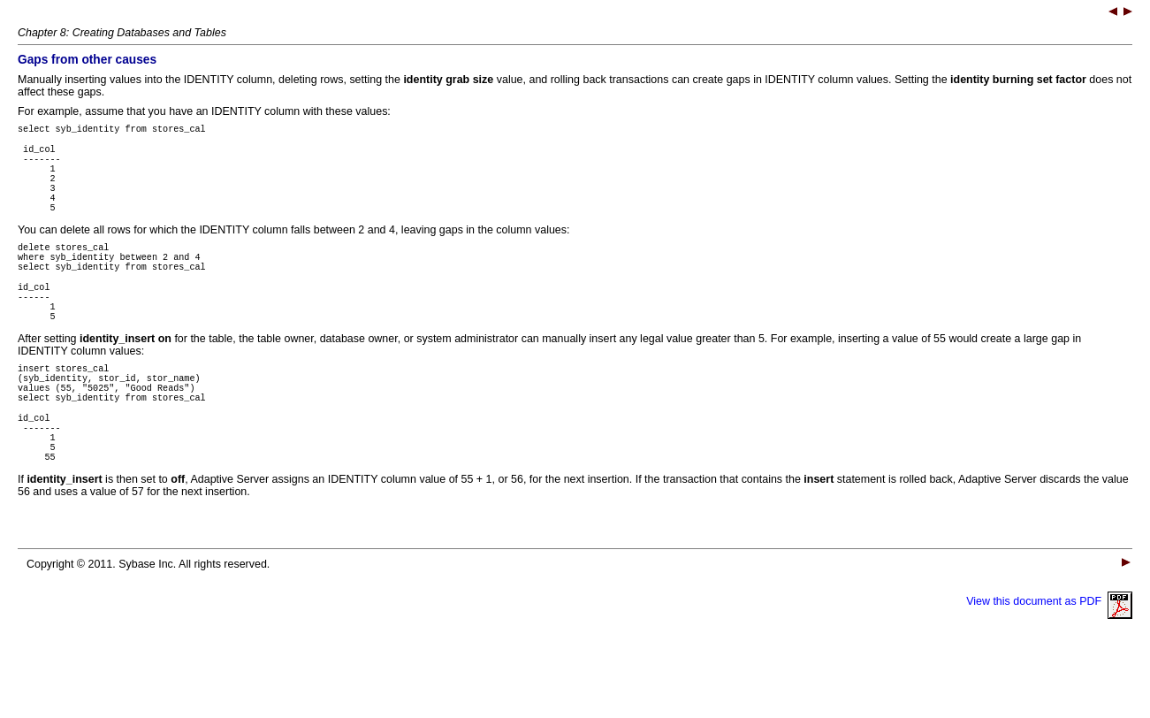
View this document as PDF (1049, 665)
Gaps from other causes (87, 59)
